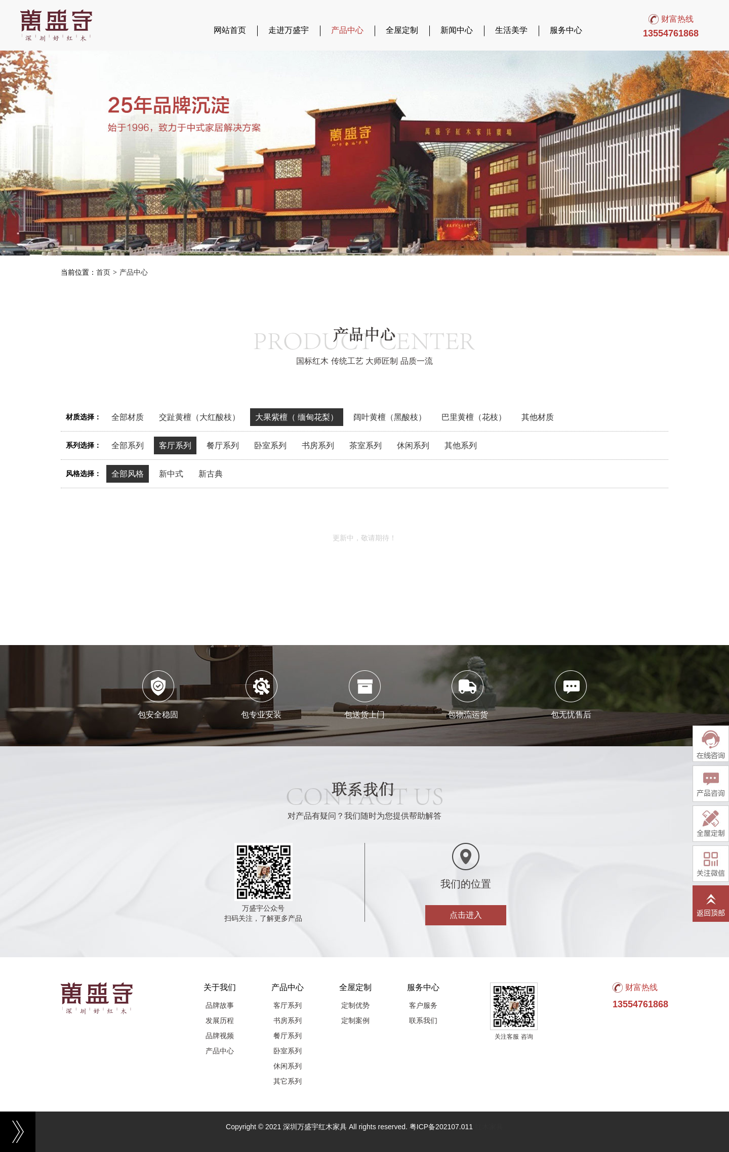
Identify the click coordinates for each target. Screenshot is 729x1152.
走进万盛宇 (288, 30)
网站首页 (230, 30)
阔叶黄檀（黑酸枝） (389, 417)
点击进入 (466, 915)
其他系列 (460, 445)
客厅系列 (175, 445)
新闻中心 (456, 30)
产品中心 (347, 30)
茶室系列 (365, 445)
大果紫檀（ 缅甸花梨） (296, 417)
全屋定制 (402, 30)
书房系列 (318, 445)
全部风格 (127, 474)
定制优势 (355, 1005)
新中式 (171, 474)
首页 (103, 272)
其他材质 (537, 417)
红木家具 (489, 1127)
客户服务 (423, 1005)
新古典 (210, 474)
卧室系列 (270, 445)
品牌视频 (220, 1036)
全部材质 (127, 417)
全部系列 (127, 445)
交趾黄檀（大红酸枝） (199, 417)
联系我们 (423, 1020)
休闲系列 (413, 445)
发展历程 (220, 1020)
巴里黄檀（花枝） (473, 417)
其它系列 (287, 1081)
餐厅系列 (223, 445)
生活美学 (511, 30)
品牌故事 (220, 1005)
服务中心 (566, 30)
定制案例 (355, 1020)
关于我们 (220, 987)
